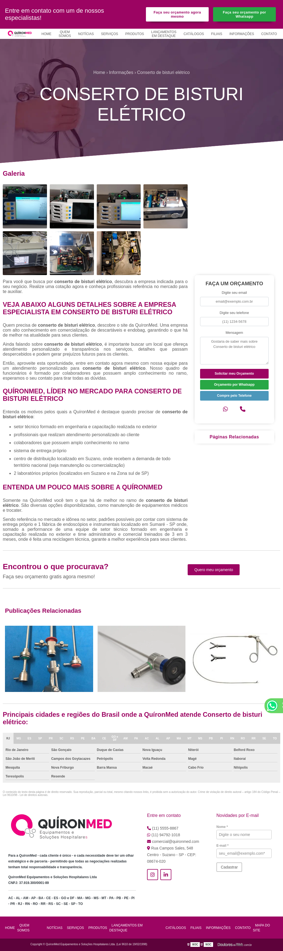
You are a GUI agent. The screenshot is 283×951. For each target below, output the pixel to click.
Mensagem (234, 333)
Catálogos (194, 34)
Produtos (134, 34)
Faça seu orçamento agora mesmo (177, 14)
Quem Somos (65, 34)
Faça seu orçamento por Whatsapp (244, 14)
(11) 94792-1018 (163, 835)
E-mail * (222, 846)
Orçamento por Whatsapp (234, 385)
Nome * (222, 827)
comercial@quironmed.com (173, 841)
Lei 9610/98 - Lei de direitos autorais (25, 795)
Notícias (86, 34)
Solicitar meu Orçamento (234, 373)
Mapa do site (261, 927)
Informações (241, 34)
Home (46, 34)
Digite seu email (234, 293)
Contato (269, 34)
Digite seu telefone (234, 313)
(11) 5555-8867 (163, 828)
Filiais (216, 34)
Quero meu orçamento (213, 570)
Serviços (109, 34)
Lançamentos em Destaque (163, 34)
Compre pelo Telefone (234, 396)
